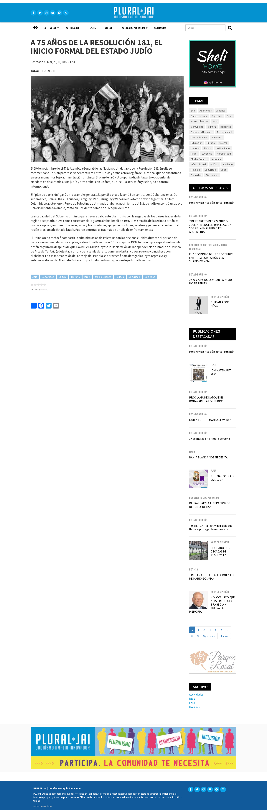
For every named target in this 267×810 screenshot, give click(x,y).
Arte (229, 116)
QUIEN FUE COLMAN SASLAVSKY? (210, 420)
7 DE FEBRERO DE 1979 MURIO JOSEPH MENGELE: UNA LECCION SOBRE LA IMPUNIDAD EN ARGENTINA (210, 226)
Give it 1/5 (32, 284)
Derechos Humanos (201, 132)
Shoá (223, 169)
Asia (34, 276)
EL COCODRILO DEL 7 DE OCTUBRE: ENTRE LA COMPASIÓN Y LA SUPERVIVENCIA (211, 257)
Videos (108, 27)
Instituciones (223, 148)
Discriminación (199, 137)
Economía (217, 137)
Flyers (92, 27)
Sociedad (150, 276)
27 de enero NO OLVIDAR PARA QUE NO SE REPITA (211, 281)
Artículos (49, 29)
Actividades (72, 27)
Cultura (63, 276)
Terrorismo (212, 175)
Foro (192, 703)
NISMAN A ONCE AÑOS (221, 303)
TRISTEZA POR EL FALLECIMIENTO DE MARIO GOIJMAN (211, 576)
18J (193, 110)
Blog (192, 698)
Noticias (194, 707)
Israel (87, 276)
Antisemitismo (199, 116)
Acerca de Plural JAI (132, 29)
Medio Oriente (103, 276)
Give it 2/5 (35, 284)
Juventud (207, 153)
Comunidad (48, 276)
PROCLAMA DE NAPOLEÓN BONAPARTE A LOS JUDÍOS (206, 399)
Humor (207, 148)
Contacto (160, 27)
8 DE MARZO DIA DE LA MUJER (223, 477)
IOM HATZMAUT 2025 (221, 372)
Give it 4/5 (41, 284)
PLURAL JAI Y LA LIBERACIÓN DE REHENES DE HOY (209, 505)
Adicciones (206, 110)
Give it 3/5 (38, 284)
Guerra (223, 143)
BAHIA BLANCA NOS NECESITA (208, 457)
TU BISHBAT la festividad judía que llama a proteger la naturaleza (210, 527)
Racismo (228, 164)
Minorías (216, 159)
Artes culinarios (199, 121)
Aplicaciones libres (42, 806)
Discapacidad (224, 132)
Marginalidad (224, 153)
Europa (211, 143)
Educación (196, 143)
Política (120, 276)
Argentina (217, 116)
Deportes (225, 126)
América (220, 110)
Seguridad (134, 276)
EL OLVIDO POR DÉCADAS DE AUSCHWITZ (220, 551)
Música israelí (198, 164)
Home (35, 26)
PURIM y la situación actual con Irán (211, 202)
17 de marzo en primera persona (209, 438)
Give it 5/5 (44, 284)
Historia (75, 276)
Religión (195, 169)
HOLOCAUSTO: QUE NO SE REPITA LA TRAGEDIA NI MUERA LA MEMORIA (212, 604)
